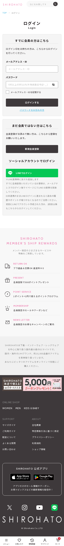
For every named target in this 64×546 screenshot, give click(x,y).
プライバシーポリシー (43, 437)
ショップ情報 (38, 449)
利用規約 (36, 443)
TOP (5, 12)
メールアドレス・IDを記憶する (26, 92)
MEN (18, 408)
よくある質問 (9, 443)
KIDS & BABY (31, 408)
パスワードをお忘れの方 (32, 110)
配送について (9, 437)
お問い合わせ (9, 449)
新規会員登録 (32, 148)
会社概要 (36, 425)
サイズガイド (9, 425)
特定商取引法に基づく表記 (45, 431)
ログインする (32, 102)
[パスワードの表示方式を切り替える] (53, 84)
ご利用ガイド (9, 431)
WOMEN (7, 408)
